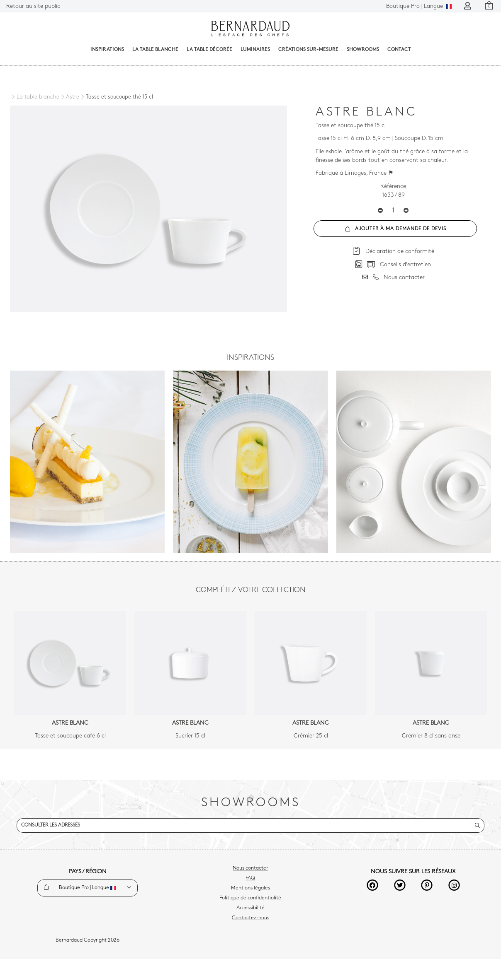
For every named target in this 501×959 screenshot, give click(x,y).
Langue (419, 6)
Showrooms (363, 49)
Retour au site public (33, 6)
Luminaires (255, 49)
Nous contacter (250, 868)
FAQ (250, 878)
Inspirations (107, 49)
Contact (399, 49)
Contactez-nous (250, 918)
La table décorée (209, 49)
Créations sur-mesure (308, 49)
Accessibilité (250, 908)
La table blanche (155, 49)
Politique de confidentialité (250, 898)
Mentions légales (250, 888)
